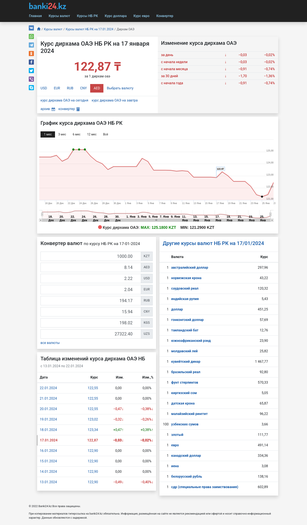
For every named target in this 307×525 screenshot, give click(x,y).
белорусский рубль (186, 476)
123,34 (93, 430)
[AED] (91, 267)
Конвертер (164, 16)
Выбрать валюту (120, 88)
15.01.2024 (48, 461)
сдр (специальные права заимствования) (204, 487)
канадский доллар (186, 456)
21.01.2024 (48, 398)
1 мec (48, 134)
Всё (105, 134)
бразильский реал (185, 372)
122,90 (93, 451)
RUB (70, 88)
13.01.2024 (48, 482)
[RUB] (91, 300)
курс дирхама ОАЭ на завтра (115, 100)
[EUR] (91, 289)
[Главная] (39, 29)
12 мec (91, 134)
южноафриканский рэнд (191, 341)
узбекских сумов (184, 424)
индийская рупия (185, 299)
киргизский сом (184, 393)
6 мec (76, 134)
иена (175, 466)
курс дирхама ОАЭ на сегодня (64, 100)
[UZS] (91, 334)
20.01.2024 (48, 409)
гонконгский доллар (187, 320)
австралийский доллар (189, 267)
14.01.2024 (48, 472)
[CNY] (91, 311)
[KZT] (91, 256)
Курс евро (141, 16)
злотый (177, 435)
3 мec (62, 134)
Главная (35, 16)
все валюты (50, 343)
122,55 (93, 388)
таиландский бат (184, 330)
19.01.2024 (48, 419)
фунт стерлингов (184, 382)
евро (175, 445)
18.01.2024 (48, 430)
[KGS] (91, 323)
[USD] (91, 278)
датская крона (183, 403)
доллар (177, 309)
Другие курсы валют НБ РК (213, 243)
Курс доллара (116, 16)
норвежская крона (186, 278)
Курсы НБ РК (87, 16)
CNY (83, 88)
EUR (57, 88)
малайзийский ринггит (189, 414)
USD (44, 88)
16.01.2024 (48, 451)
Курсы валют (59, 16)
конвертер (69, 109)
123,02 (93, 419)
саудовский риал (184, 288)
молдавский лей (184, 351)
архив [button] (48, 109)
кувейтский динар (185, 362)
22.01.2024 (48, 388)
